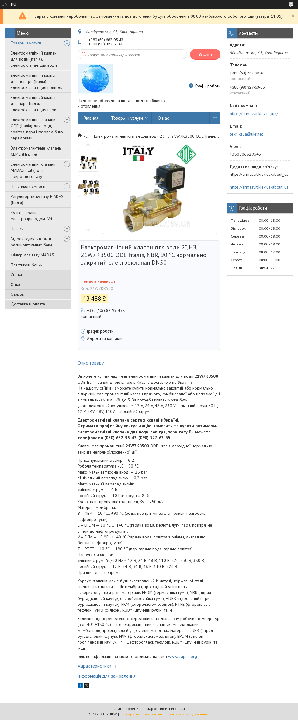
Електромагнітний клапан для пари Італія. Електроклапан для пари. (34, 103)
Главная (91, 118)
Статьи (16, 274)
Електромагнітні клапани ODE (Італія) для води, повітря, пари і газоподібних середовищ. (37, 129)
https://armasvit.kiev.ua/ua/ (254, 113)
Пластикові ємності (28, 186)
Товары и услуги (26, 43)
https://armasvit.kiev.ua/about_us (259, 187)
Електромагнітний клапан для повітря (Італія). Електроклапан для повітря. (36, 81)
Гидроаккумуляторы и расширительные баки (31, 242)
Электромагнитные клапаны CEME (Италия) (36, 151)
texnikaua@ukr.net (246, 134)
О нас (16, 284)
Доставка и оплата (28, 304)
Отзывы (18, 294)
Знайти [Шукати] (205, 54)
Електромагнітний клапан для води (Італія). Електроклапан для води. (34, 59)
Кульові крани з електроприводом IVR (31, 215)
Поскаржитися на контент (142, 714)
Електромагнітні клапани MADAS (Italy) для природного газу (33, 170)
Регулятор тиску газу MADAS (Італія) (37, 199)
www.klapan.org (182, 656)
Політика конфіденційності (189, 714)
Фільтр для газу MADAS (32, 255)
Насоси (17, 228)
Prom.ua (178, 708)
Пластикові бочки (27, 265)
